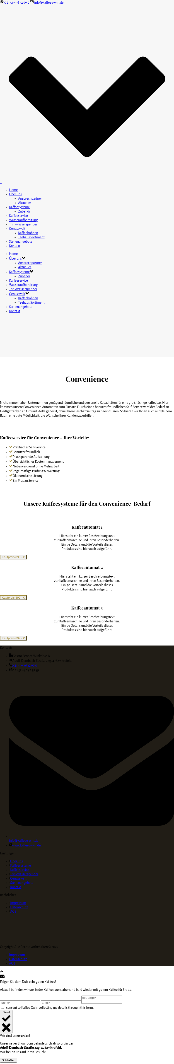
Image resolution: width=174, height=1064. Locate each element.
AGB (12, 911)
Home (13, 190)
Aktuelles (24, 203)
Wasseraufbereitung (23, 220)
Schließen (8, 1061)
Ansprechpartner (30, 198)
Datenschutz (18, 907)
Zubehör (24, 211)
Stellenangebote (20, 241)
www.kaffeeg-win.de (26, 845)
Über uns (15, 194)
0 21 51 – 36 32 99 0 (16, 2)
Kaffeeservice (18, 216)
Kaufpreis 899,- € (13, 557)
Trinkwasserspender (23, 224)
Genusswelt (17, 228)
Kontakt (14, 246)
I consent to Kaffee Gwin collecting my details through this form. (49, 1009)
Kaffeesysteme (19, 207)
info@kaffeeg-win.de (49, 2)
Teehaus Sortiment (31, 237)
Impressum (17, 903)
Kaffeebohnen (28, 233)
